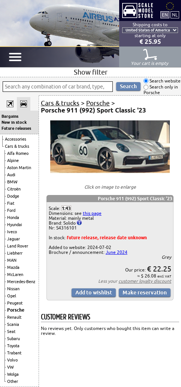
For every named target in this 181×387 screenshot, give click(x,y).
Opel (11, 296)
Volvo (12, 360)
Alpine (13, 160)
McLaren (15, 274)
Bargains (9, 116)
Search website (164, 80)
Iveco (12, 232)
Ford (11, 210)
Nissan (13, 288)
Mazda (13, 267)
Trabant (14, 353)
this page (92, 213)
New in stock (14, 122)
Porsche (15, 310)
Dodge (13, 196)
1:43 (66, 208)
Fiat (10, 203)
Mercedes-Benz (21, 281)
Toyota (13, 346)
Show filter (91, 72)
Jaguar (13, 239)
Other (12, 381)
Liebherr (14, 253)
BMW (12, 182)
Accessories (15, 139)
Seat (11, 331)
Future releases (16, 128)
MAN (11, 260)
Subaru (13, 338)
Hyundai (14, 224)
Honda (13, 217)
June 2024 (116, 252)
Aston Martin (19, 167)
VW (10, 367)
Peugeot (14, 303)
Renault (14, 317)
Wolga (13, 374)
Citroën (14, 189)
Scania (13, 324)
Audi (11, 174)
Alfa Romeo (17, 153)
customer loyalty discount (144, 281)
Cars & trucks (17, 146)
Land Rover (17, 246)
